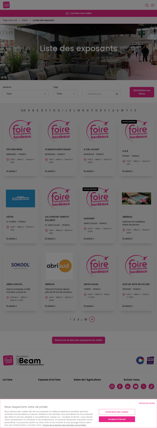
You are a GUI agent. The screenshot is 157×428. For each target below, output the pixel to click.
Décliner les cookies (147, 403)
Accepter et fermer (117, 419)
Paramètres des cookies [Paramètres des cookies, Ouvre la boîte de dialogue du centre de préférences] (117, 412)
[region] (78, 413)
